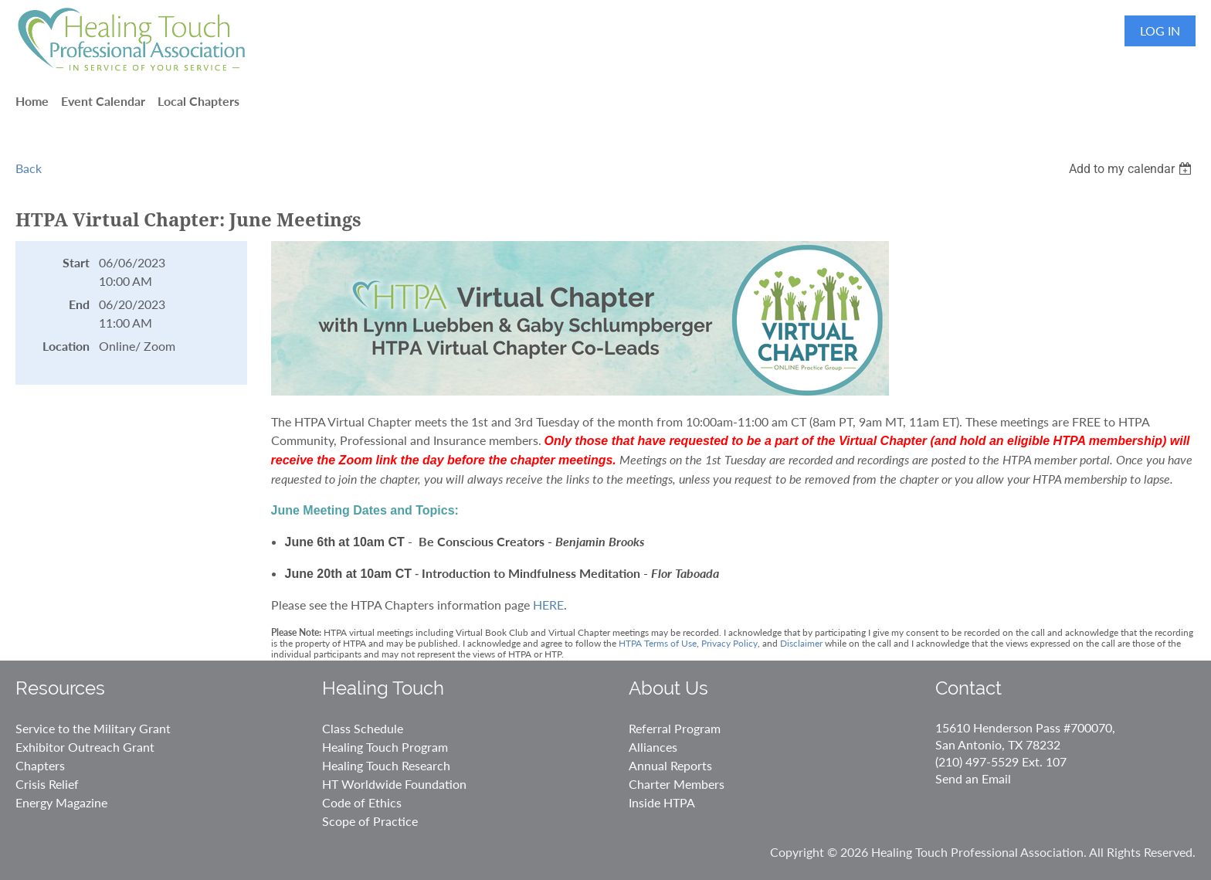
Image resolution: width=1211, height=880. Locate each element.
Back (28, 168)
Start (76, 262)
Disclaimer (801, 643)
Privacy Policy (729, 643)
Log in (1160, 30)
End (79, 304)
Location (66, 345)
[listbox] (1132, 168)
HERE (548, 604)
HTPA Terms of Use (658, 643)
